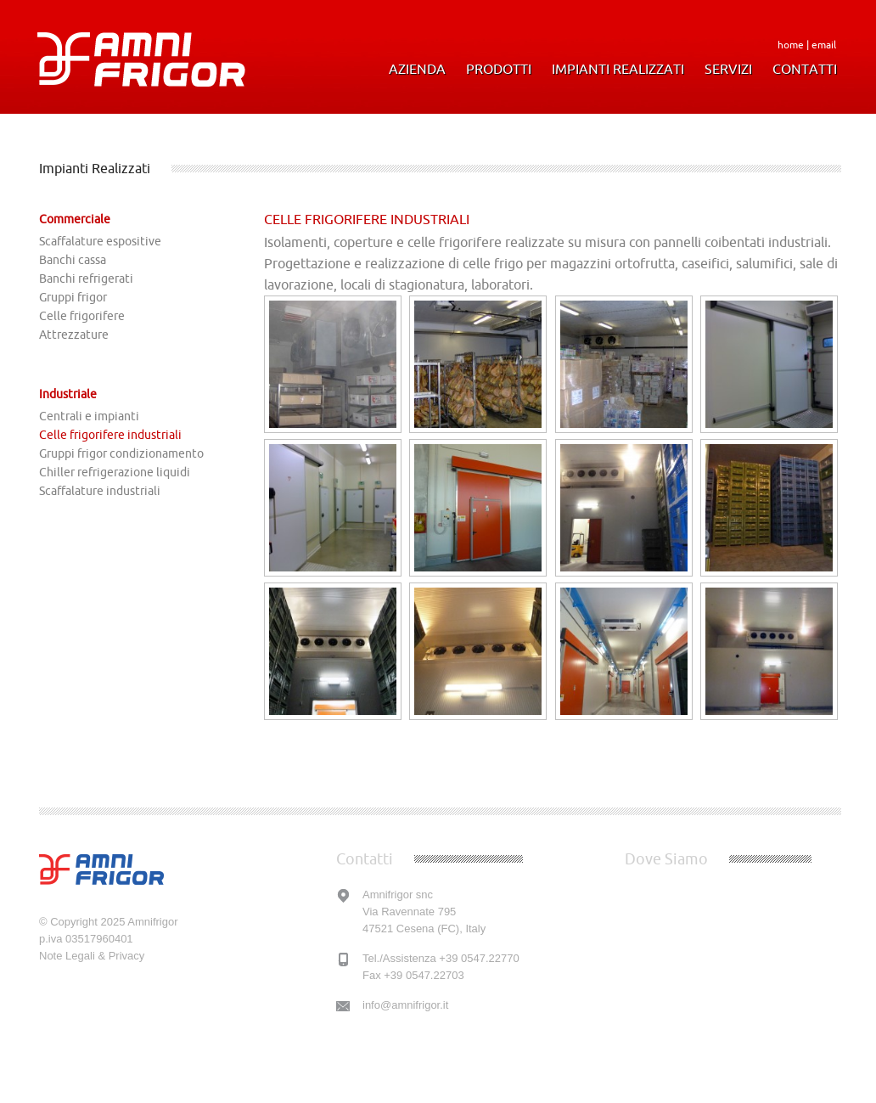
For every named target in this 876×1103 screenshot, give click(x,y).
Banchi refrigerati (86, 278)
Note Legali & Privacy (91, 955)
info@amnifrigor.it (405, 1005)
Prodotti (498, 69)
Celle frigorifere (82, 316)
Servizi (728, 69)
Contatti (804, 69)
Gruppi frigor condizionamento (121, 453)
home (791, 44)
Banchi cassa (72, 260)
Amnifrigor (152, 921)
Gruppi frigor (73, 297)
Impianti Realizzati (618, 69)
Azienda (417, 69)
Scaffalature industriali (99, 491)
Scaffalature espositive (100, 241)
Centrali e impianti (89, 416)
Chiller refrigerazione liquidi (114, 472)
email (823, 44)
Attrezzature (74, 334)
